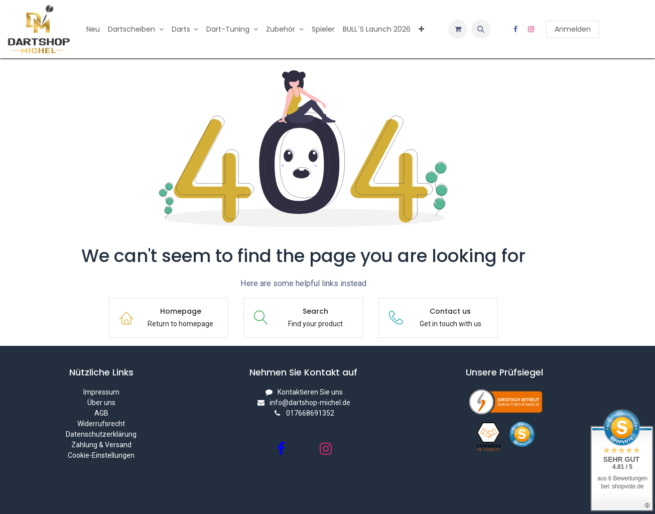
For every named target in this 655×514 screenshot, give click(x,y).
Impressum (101, 392)
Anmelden (573, 29)
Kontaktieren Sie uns (310, 392)
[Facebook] (515, 29)
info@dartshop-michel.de (310, 403)
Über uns (101, 403)
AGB (101, 413)
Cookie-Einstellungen (101, 455)
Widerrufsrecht (101, 424)
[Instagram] (531, 29)
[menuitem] (93, 29)
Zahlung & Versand (101, 445)
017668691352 (310, 413)
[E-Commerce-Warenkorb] (457, 29)
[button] (480, 29)
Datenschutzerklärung (101, 434)
